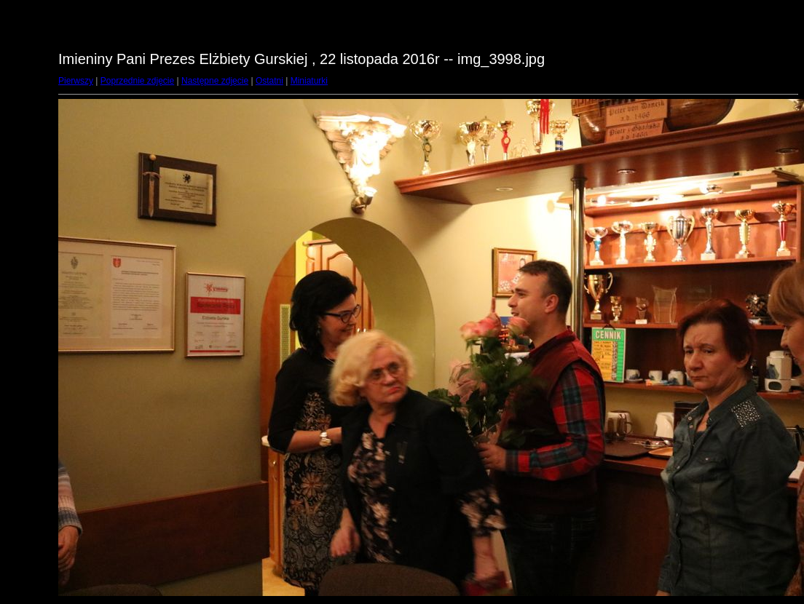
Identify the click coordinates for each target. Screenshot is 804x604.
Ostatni (269, 81)
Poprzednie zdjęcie (137, 81)
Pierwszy (75, 81)
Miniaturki (309, 81)
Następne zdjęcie (214, 81)
